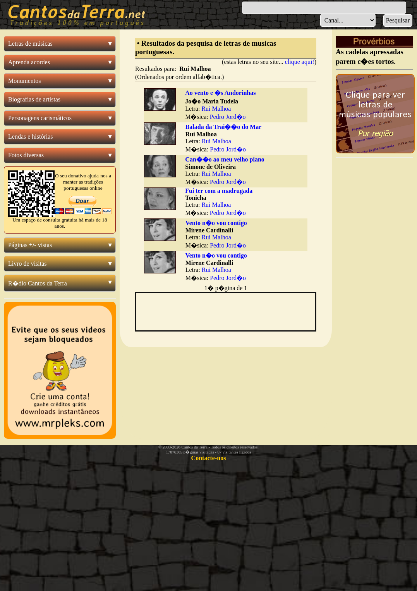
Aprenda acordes (29, 62)
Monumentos (24, 80)
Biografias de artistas (34, 99)
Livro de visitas (27, 263)
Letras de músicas (30, 43)
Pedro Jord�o (228, 116)
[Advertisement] (374, 277)
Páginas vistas (30, 245)
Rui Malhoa (216, 108)
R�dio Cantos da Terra (37, 283)
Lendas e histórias (30, 136)
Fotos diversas (26, 155)
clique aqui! (299, 61)
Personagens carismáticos (40, 118)
